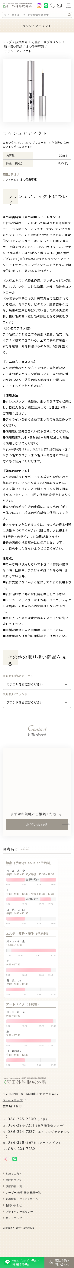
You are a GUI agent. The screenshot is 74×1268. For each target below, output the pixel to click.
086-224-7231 (34, 1128)
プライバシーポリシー (19, 1215)
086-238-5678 (32, 1145)
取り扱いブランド (15, 694)
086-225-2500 (26, 1122)
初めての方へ (14, 1177)
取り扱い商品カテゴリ (18, 676)
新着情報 (11, 1202)
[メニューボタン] (68, 5)
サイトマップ (14, 1221)
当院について (14, 1183)
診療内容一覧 (14, 1190)
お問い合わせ (37, 828)
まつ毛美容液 (28, 179)
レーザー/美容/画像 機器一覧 (23, 1196)
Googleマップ (13, 1103)
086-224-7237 (36, 1136)
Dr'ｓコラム (30, 1202)
